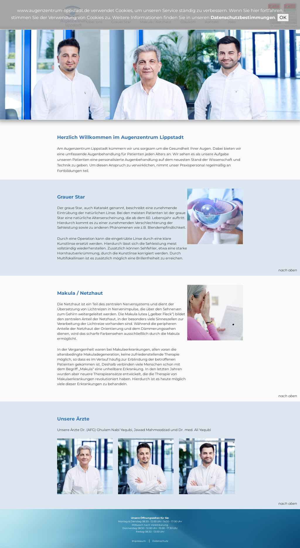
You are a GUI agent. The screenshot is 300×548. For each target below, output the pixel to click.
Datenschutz (160, 541)
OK (283, 17)
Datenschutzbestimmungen (243, 17)
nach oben (287, 270)
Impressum (139, 541)
